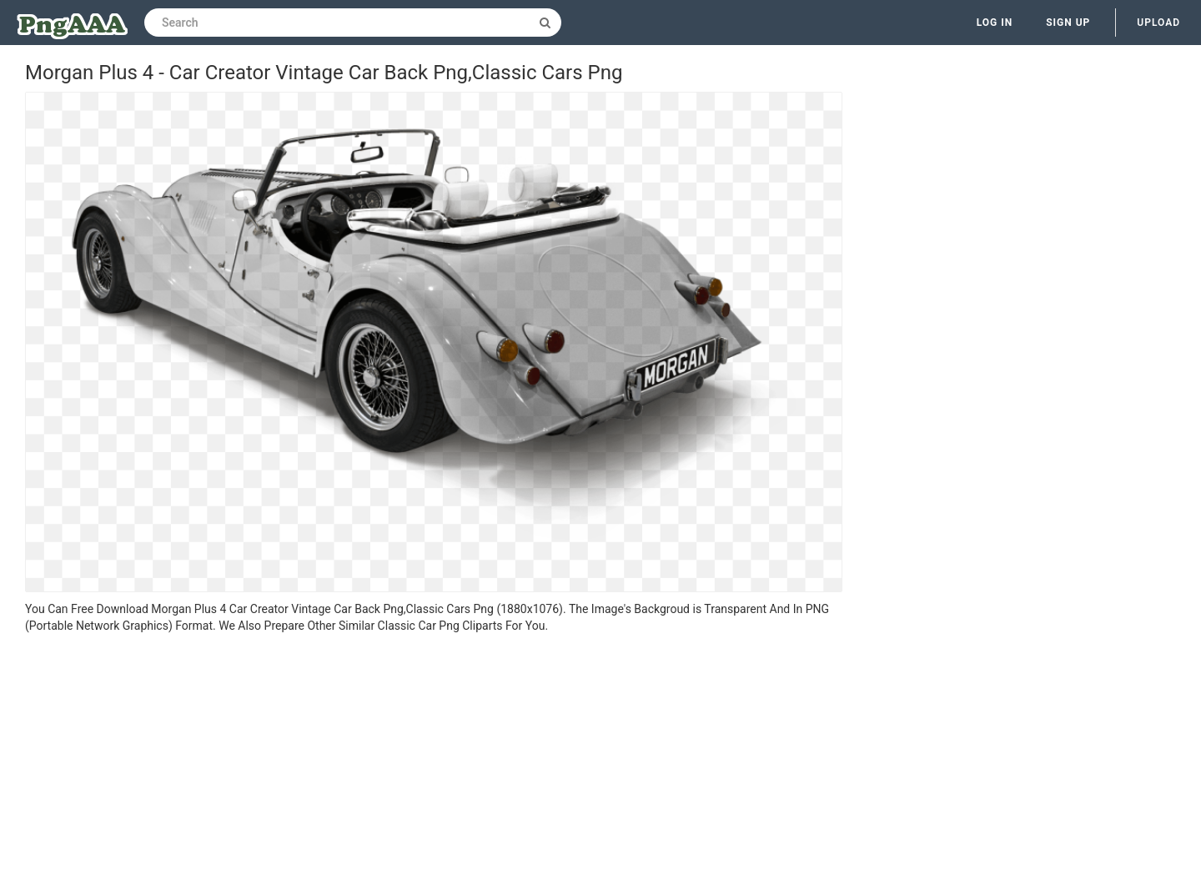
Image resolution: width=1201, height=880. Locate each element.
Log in (995, 22)
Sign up (1068, 22)
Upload (1158, 22)
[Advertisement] (433, 759)
